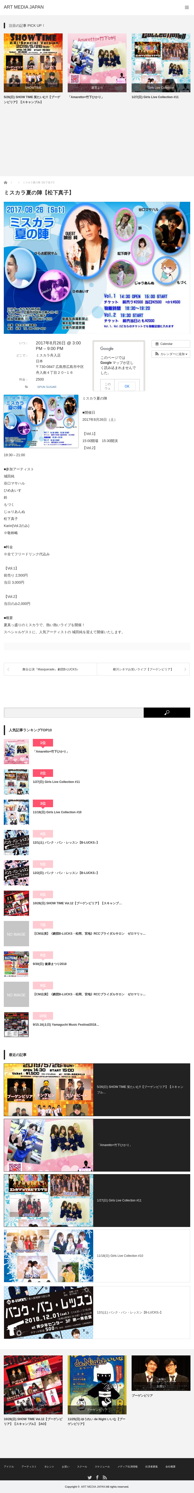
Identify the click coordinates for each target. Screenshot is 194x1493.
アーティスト (29, 1466)
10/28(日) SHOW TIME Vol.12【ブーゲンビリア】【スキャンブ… (77, 903)
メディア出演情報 (127, 1466)
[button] (171, 354)
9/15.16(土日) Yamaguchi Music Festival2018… (66, 1024)
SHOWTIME (33, 88)
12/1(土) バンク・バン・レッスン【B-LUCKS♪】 (66, 842)
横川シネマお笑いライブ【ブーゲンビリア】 (143, 669)
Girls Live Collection (161, 88)
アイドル (9, 1466)
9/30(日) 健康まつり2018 (49, 964)
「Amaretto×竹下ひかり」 (86, 97)
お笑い (161, 1386)
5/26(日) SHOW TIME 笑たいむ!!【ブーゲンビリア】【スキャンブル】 (32, 99)
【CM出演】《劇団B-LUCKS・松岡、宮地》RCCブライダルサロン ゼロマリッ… (89, 933)
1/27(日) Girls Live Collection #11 (155, 97)
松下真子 (11, 519)
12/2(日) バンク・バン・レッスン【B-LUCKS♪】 (66, 873)
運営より (97, 88)
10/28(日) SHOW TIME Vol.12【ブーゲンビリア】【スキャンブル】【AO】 (33, 1421)
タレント (49, 1466)
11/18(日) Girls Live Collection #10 (57, 812)
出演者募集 (151, 1466)
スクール (82, 1466)
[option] (33, 68)
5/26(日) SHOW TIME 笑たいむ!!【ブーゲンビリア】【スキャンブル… (140, 1089)
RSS (104, 1477)
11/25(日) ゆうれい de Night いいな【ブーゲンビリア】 (96, 1421)
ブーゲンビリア (97, 1410)
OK (127, 386)
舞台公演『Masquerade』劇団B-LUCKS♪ (50, 669)
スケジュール (102, 1466)
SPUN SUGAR (47, 386)
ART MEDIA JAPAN (93, 1486)
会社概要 (170, 1466)
